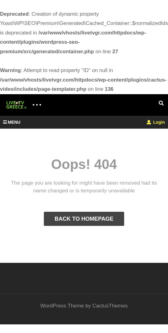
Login (156, 122)
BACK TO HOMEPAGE (84, 219)
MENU (11, 122)
